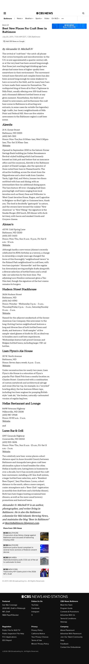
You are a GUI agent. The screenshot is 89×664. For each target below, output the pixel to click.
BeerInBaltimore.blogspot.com (22, 523)
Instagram (35, 612)
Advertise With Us (67, 615)
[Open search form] (83, 13)
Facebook (35, 608)
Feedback (64, 644)
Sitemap (63, 622)
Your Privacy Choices (39, 637)
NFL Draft (6, 612)
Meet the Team (66, 605)
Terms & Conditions (68, 618)
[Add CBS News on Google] (13, 41)
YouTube (34, 605)
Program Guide (66, 608)
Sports (39, 18)
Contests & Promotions (69, 612)
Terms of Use (36, 640)
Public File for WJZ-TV (11, 630)
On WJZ (55, 18)
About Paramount (67, 630)
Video (46, 18)
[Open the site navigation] (17, 13)
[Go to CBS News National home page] (44, 13)
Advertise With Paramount (70, 634)
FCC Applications (9, 637)
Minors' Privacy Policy (40, 644)
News (20, 18)
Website (6, 145)
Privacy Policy (37, 630)
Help (62, 640)
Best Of (5, 25)
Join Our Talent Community (71, 637)
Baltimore (8, 18)
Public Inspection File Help (13, 634)
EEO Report (7, 640)
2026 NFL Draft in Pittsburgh (13, 608)
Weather (29, 18)
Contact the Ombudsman (70, 647)
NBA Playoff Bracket (10, 615)
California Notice (38, 634)
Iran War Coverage (9, 605)
